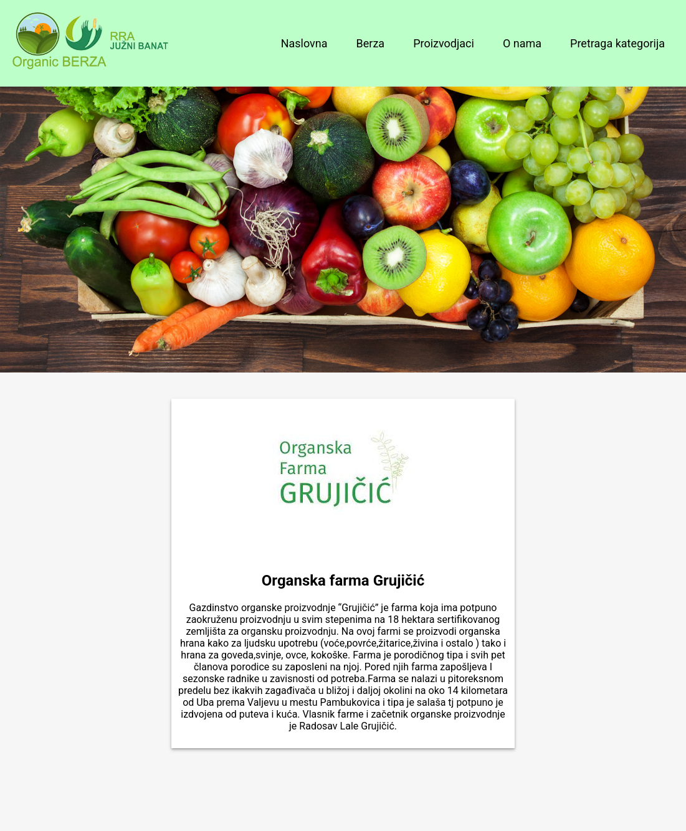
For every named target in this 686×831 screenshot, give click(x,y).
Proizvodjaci (443, 43)
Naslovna (304, 43)
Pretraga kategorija (617, 43)
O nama (522, 43)
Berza (370, 43)
